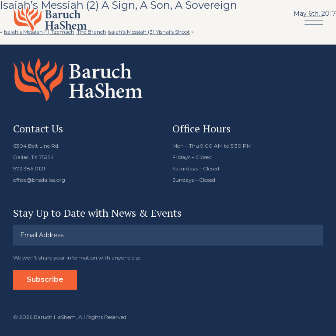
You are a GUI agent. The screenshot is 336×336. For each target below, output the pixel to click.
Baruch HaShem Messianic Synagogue (50, 19)
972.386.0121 (29, 168)
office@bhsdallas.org (39, 180)
